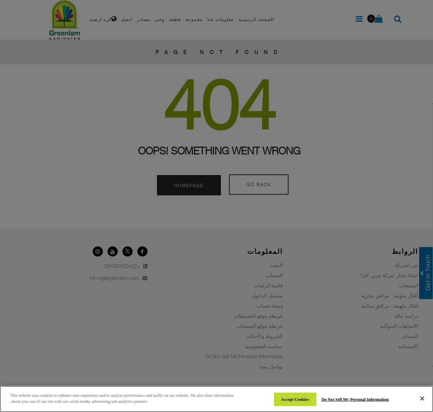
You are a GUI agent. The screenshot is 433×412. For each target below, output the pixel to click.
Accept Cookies (295, 399)
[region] (216, 399)
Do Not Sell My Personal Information (355, 399)
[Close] (422, 398)
